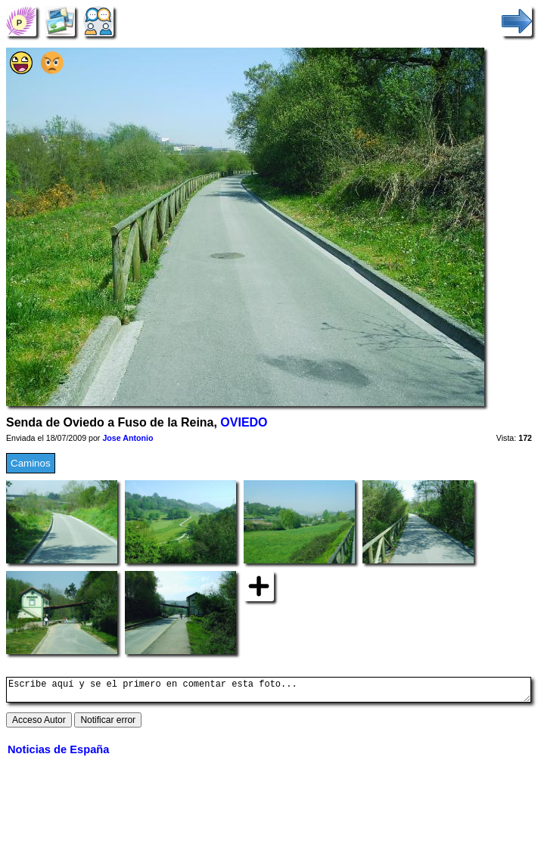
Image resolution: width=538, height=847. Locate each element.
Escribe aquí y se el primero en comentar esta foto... (268, 692)
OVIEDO (243, 422)
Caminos (31, 463)
